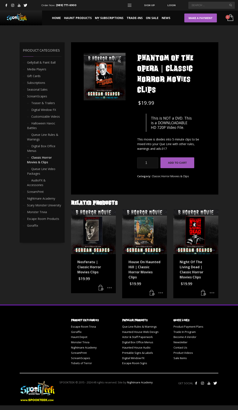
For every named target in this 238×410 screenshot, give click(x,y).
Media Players (36, 69)
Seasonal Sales (37, 89)
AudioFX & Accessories (36, 182)
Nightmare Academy (41, 198)
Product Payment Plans (188, 326)
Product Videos (183, 353)
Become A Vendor (185, 337)
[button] (119, 61)
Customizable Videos (45, 116)
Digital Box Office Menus (41, 148)
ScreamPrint (35, 192)
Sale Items (180, 358)
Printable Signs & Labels (137, 353)
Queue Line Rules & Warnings (42, 137)
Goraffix (32, 225)
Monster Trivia (37, 212)
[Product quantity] (147, 162)
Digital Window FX (43, 110)
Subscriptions (36, 83)
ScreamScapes (37, 96)
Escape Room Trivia (83, 326)
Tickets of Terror (81, 363)
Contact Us (180, 347)
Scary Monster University (44, 205)
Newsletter (180, 342)
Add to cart (177, 162)
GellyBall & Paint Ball (41, 62)
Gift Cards (34, 76)
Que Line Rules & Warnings (139, 326)
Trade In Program (185, 332)
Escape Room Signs (134, 363)
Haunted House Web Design (140, 332)
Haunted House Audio (136, 347)
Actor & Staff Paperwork (137, 337)
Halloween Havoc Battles (41, 125)
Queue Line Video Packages (41, 171)
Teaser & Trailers (43, 103)
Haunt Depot (79, 337)
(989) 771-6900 (66, 5)
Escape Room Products (43, 219)
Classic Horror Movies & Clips (170, 176)
